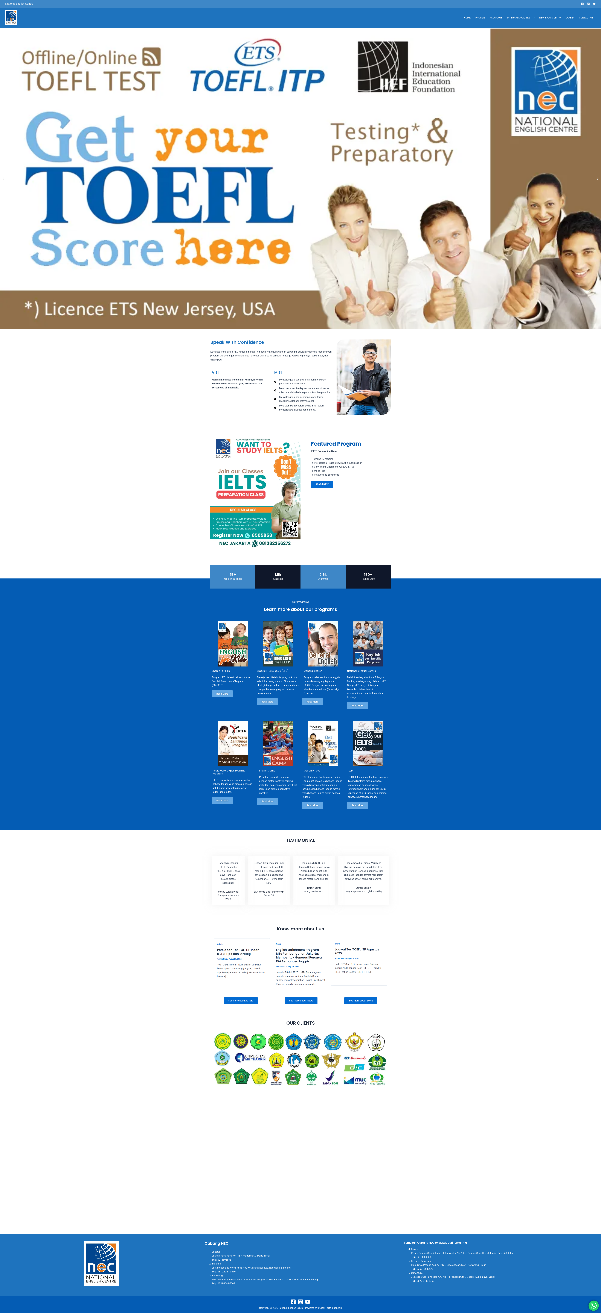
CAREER (570, 17)
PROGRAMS (496, 17)
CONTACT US (586, 17)
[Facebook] (582, 3)
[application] (533, 18)
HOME (467, 17)
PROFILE (480, 17)
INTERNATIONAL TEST (521, 18)
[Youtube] (307, 1302)
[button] (3, 179)
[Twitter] (594, 3)
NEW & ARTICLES (550, 18)
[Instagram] (588, 3)
